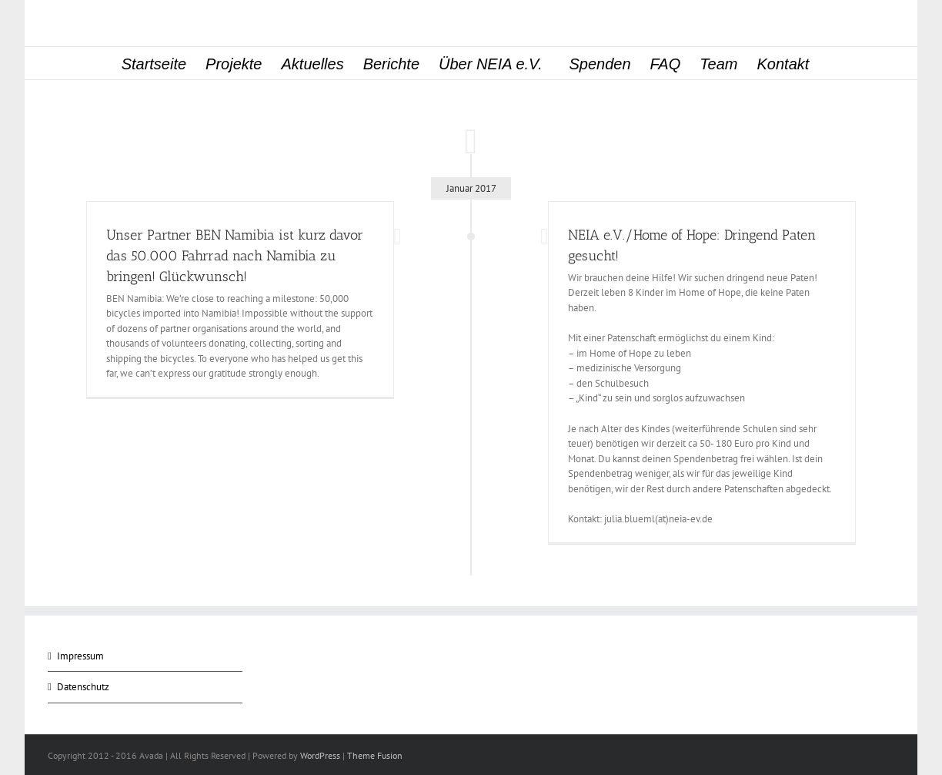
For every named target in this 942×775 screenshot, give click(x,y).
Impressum (80, 656)
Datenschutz (83, 686)
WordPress (320, 755)
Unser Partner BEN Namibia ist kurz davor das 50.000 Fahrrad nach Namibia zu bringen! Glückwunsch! (234, 255)
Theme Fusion (375, 755)
